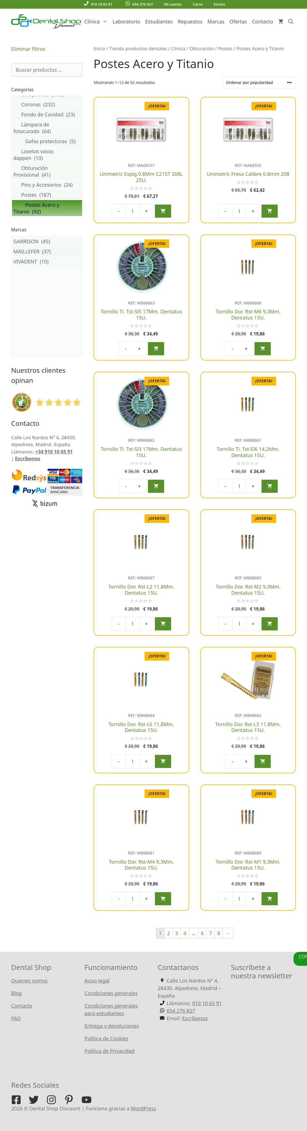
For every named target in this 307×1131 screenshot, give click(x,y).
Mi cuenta (173, 4)
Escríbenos (27, 458)
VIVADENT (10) (47, 261)
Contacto (262, 21)
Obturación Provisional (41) (47, 171)
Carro (198, 4)
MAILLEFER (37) (47, 251)
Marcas (215, 21)
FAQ (16, 1018)
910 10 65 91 (98, 4)
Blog (16, 993)
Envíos (219, 4)
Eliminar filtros (28, 48)
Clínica (97, 21)
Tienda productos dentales (138, 48)
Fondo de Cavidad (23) (47, 114)
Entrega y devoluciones (112, 1025)
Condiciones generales (111, 993)
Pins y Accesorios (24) (47, 184)
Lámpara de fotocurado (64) (47, 128)
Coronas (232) (47, 104)
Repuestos (190, 21)
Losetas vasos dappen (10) (47, 154)
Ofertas (238, 21)
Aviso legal (97, 980)
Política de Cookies (107, 1038)
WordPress (143, 1108)
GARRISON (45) (47, 241)
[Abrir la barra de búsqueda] (291, 21)
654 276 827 (139, 4)
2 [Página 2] (168, 933)
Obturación (202, 48)
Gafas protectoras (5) (47, 141)
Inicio (99, 48)
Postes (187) (47, 194)
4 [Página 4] (184, 933)
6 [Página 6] (202, 933)
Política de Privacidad (110, 1051)
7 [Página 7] (210, 933)
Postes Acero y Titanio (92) (47, 208)
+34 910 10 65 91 (54, 451)
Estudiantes (158, 21)
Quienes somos (29, 980)
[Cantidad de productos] (133, 211)
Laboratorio (126, 21)
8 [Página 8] (218, 933)
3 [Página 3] (176, 933)
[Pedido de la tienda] (259, 82)
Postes (225, 48)
